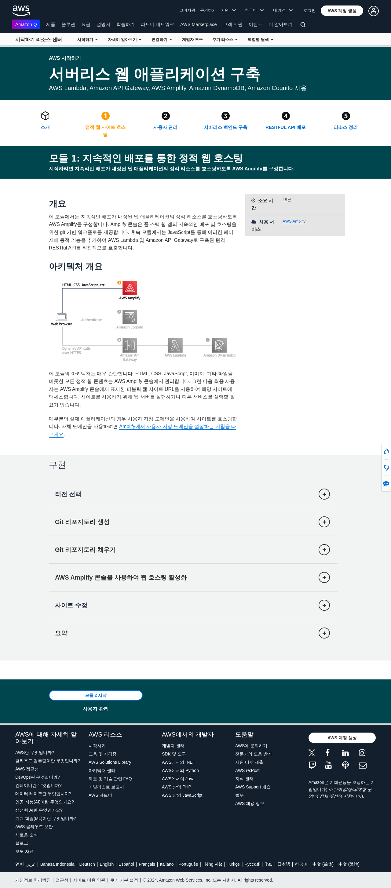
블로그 (21, 843)
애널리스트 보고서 (106, 786)
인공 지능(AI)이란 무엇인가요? (44, 801)
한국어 (301, 864)
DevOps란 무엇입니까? (37, 777)
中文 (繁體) (349, 864)
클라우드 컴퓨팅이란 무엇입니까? (47, 760)
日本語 (283, 864)
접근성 (62, 880)
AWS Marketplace (198, 24)
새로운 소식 (26, 834)
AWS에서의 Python (180, 770)
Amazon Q (26, 24)
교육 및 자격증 (103, 754)
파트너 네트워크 (157, 24)
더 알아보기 (281, 24)
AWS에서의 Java (178, 778)
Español (126, 864)
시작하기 (97, 745)
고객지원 (187, 10)
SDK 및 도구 (174, 754)
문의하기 (208, 10)
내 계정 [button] (283, 10)
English (107, 864)
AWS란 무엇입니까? (34, 752)
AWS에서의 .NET (178, 762)
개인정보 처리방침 (33, 880)
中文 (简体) (323, 864)
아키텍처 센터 (102, 770)
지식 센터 (244, 778)
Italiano (167, 864)
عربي (30, 864)
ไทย (268, 864)
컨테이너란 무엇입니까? (38, 785)
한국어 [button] (254, 10)
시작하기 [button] (87, 39)
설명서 (103, 24)
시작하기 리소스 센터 (38, 39)
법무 (239, 795)
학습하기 (125, 24)
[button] (342, 10)
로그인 (310, 10)
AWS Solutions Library (110, 762)
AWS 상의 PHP (176, 786)
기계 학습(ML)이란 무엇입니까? (45, 818)
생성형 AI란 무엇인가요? (39, 810)
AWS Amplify (294, 221)
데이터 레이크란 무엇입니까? (43, 793)
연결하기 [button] (162, 39)
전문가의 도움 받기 (253, 754)
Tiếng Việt (212, 864)
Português (188, 864)
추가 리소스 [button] (225, 39)
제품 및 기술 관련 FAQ (110, 778)
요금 (85, 24)
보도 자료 (24, 851)
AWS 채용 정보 (249, 803)
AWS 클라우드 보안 (34, 826)
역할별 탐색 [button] (260, 39)
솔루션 (68, 24)
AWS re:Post (247, 770)
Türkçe (233, 864)
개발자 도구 (192, 39)
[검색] (303, 25)
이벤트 (255, 24)
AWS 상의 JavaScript (182, 795)
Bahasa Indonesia (57, 864)
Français (147, 864)
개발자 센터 (173, 745)
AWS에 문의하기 (251, 745)
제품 (50, 24)
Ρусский (253, 864)
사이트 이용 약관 (89, 880)
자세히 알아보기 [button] (124, 39)
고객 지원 (233, 24)
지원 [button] (228, 10)
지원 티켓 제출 (249, 762)
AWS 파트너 (100, 795)
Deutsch (87, 864)
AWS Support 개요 (253, 786)
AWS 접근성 (27, 768)
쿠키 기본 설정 (124, 880)
